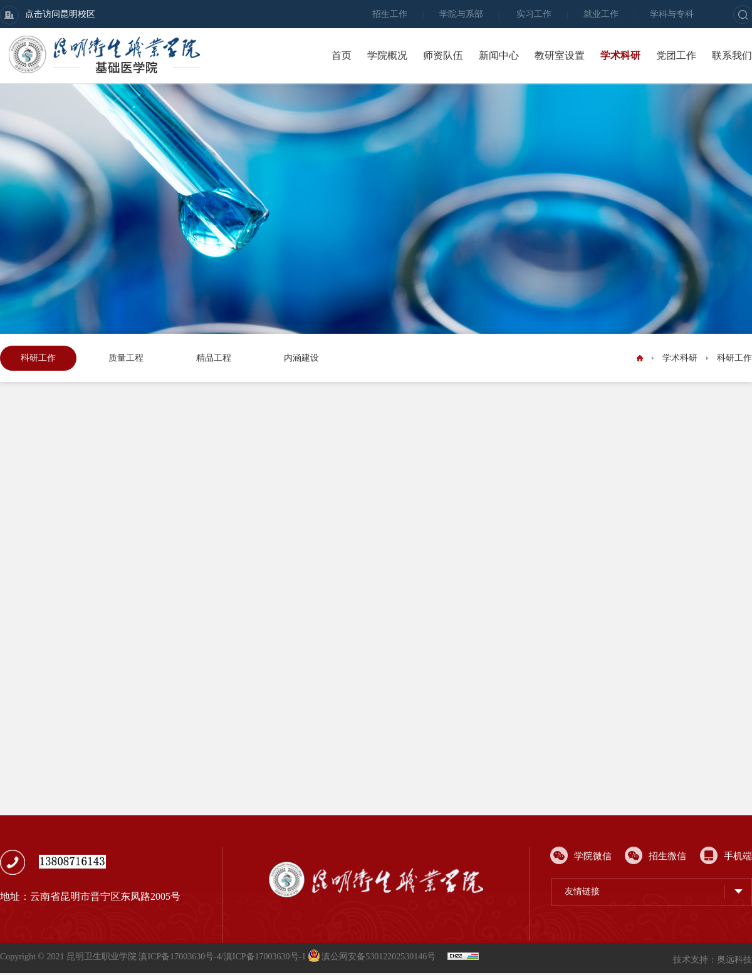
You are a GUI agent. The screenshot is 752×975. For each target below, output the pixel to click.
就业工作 (601, 14)
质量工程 (126, 358)
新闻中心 (499, 55)
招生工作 (389, 14)
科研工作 (38, 358)
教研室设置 (560, 55)
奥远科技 (734, 959)
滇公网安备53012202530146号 (373, 956)
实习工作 (533, 14)
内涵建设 (301, 358)
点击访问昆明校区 (47, 15)
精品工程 (213, 358)
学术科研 (620, 55)
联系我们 (732, 55)
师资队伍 (443, 55)
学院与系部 (461, 14)
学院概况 (387, 55)
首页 (342, 55)
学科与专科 (672, 14)
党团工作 (676, 55)
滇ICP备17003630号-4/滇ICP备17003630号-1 (222, 956)
